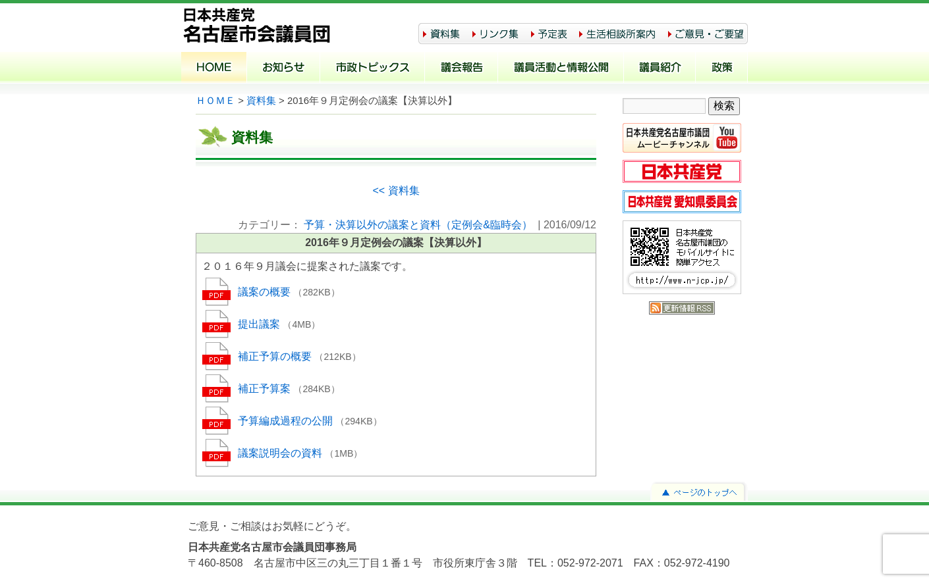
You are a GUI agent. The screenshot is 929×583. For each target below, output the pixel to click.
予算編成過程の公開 (286, 420)
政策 (722, 68)
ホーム (214, 68)
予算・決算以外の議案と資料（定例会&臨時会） (418, 224)
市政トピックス (372, 68)
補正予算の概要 (276, 356)
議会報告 (461, 68)
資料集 (261, 100)
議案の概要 (265, 291)
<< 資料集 (395, 190)
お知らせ (283, 68)
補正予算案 (265, 388)
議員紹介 (660, 68)
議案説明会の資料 (281, 453)
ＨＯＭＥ (215, 100)
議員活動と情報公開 (561, 68)
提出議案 (260, 324)
